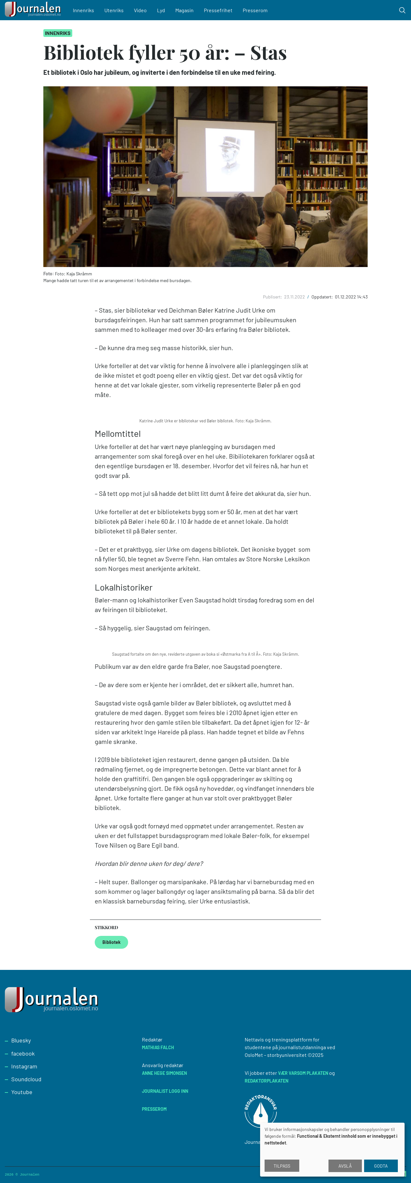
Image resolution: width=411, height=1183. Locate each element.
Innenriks (83, 10)
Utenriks (114, 10)
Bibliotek (111, 942)
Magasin (184, 10)
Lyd (161, 10)
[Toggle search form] (402, 10)
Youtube (21, 1091)
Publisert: (273, 296)
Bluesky (21, 1040)
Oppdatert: (322, 296)
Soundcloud (26, 1079)
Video (140, 10)
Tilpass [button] (282, 1166)
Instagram (24, 1066)
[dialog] (332, 1150)
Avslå (345, 1166)
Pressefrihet (218, 10)
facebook (23, 1053)
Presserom (255, 10)
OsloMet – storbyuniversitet (276, 1055)
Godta (381, 1166)
